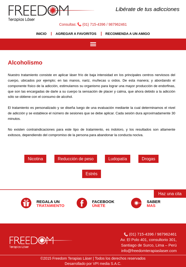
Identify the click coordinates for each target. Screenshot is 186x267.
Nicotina (35, 159)
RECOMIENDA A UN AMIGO (127, 34)
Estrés (91, 174)
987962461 (118, 24)
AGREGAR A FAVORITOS (75, 33)
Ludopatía (117, 159)
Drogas (148, 159)
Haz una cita (170, 193)
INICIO (41, 33)
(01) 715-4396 (93, 24)
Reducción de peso (76, 159)
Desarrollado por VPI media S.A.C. (93, 263)
